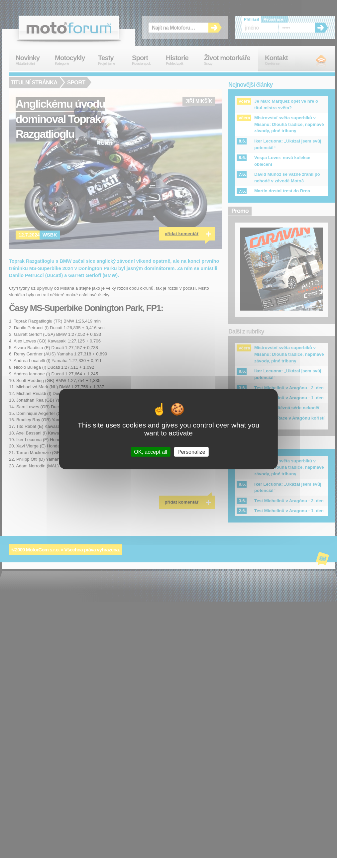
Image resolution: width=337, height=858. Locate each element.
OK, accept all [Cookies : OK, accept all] (150, 452)
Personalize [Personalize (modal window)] (191, 452)
